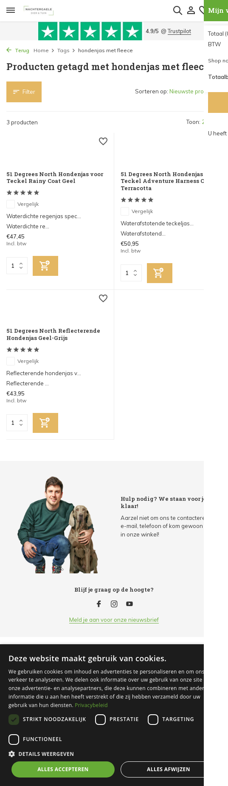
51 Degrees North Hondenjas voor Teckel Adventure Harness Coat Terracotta (169, 181)
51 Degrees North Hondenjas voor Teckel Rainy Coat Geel (54, 178)
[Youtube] (129, 604)
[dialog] (114, 715)
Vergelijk (22, 204)
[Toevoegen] (45, 266)
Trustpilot (179, 31)
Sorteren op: (151, 91)
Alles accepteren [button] (63, 769)
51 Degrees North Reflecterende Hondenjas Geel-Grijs (53, 334)
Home (44, 50)
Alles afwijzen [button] (168, 769)
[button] (114, 754)
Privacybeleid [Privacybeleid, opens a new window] (91, 705)
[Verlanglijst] (103, 142)
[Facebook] (99, 604)
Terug (17, 50)
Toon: (193, 121)
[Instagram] (114, 604)
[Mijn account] (191, 10)
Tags (66, 50)
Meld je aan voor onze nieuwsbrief (114, 619)
